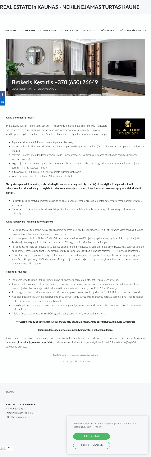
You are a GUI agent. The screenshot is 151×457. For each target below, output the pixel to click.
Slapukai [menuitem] (10, 397)
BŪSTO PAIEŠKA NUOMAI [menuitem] (19, 35)
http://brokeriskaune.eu (18, 422)
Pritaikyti (98, 426)
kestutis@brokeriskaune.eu (20, 418)
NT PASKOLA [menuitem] (91, 30)
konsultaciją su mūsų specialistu (35, 347)
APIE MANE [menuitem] (12, 30)
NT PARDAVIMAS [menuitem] (71, 30)
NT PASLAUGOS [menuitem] (49, 30)
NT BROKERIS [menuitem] (30, 30)
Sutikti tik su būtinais (92, 445)
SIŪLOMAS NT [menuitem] (110, 30)
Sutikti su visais (91, 436)
